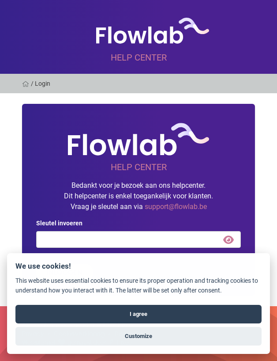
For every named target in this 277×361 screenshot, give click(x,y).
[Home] (26, 83)
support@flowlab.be (176, 206)
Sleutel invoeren (59, 223)
